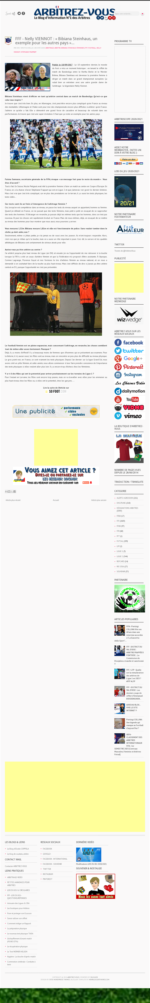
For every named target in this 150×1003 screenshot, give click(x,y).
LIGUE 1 (120, 551)
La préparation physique (17, 928)
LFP (118, 546)
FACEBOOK (47, 849)
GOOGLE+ (47, 854)
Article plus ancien (98, 500)
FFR (118, 531)
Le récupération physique (17, 946)
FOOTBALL (92, 48)
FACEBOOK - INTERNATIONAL (55, 859)
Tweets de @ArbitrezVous (125, 251)
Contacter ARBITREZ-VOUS (16, 866)
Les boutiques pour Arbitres (18, 908)
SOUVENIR (121, 571)
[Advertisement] (56, 447)
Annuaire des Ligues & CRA (18, 903)
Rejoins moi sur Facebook (23, 13)
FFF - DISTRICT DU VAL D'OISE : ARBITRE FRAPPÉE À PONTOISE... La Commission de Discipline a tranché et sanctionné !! (129, 655)
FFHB (119, 526)
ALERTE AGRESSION (125, 498)
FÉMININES (80, 48)
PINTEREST (47, 879)
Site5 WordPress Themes (59, 980)
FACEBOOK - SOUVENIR (52, 864)
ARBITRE (57, 48)
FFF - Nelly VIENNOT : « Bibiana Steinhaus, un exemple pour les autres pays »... (56, 40)
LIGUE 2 (120, 556)
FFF (86, 48)
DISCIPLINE (121, 503)
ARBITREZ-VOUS (73, 977)
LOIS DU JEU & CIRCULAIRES (18, 890)
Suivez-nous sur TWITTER (19, 13)
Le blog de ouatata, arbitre (18, 854)
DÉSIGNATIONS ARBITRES (127, 508)
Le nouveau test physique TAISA (20, 933)
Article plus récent (13, 500)
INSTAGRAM (48, 874)
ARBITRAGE (50, 48)
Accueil (56, 500)
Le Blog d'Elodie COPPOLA (18, 849)
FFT (118, 536)
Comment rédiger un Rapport (19, 923)
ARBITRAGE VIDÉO (14, 877)
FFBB (119, 516)
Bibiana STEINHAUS (68, 48)
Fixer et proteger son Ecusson (19, 913)
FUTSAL (120, 541)
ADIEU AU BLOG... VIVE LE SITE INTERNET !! (133, 708)
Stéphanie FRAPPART (28, 52)
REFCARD (120, 561)
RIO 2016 (120, 566)
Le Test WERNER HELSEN (17, 951)
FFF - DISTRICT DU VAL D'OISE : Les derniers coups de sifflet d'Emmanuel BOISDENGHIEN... (134, 693)
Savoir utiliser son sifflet (17, 918)
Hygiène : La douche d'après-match (21, 956)
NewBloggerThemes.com (99, 980)
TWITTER (47, 869)
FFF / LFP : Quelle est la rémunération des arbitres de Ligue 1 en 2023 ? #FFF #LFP (134, 676)
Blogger (94, 977)
